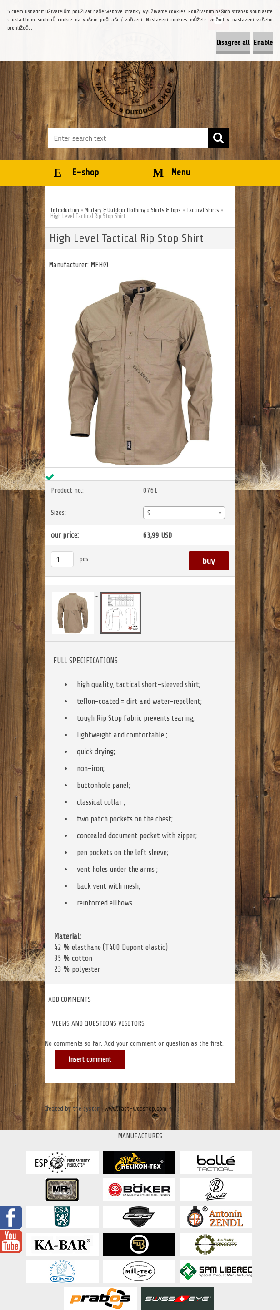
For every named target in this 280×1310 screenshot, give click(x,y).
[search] (218, 138)
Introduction (64, 210)
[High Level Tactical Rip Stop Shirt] (140, 281)
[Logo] (134, 75)
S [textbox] (148, 513)
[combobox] (184, 512)
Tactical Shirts (202, 210)
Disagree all (233, 43)
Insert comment (89, 1059)
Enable (263, 43)
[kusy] (62, 559)
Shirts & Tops (166, 210)
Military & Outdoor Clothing (115, 210)
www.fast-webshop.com (135, 1108)
